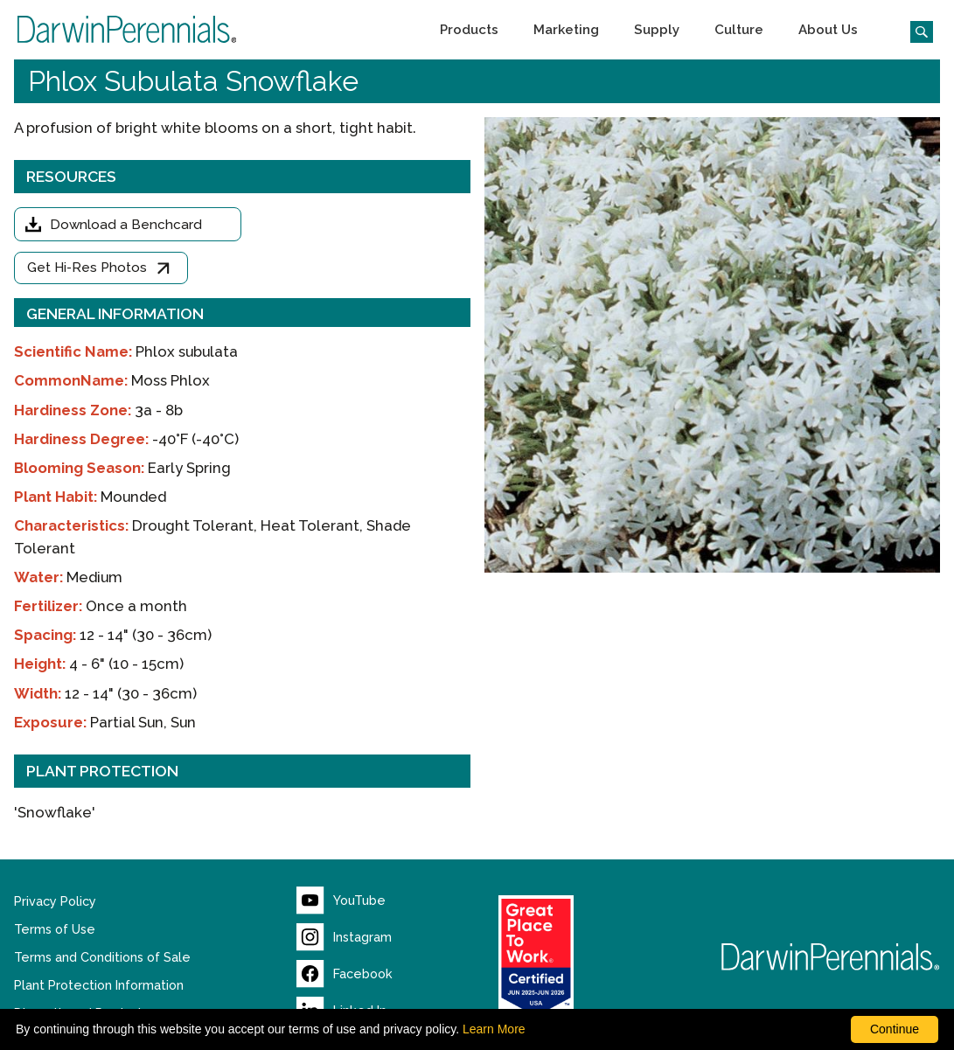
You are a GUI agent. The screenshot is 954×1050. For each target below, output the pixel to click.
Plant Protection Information (99, 985)
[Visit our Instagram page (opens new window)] (344, 937)
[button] (469, 29)
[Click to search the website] (914, 30)
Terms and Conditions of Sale (102, 957)
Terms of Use (54, 929)
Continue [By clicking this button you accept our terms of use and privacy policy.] (894, 1029)
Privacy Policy (55, 901)
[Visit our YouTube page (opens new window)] (341, 900)
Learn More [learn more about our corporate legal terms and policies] (494, 1029)
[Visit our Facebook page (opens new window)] (344, 974)
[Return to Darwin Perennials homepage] (830, 956)
